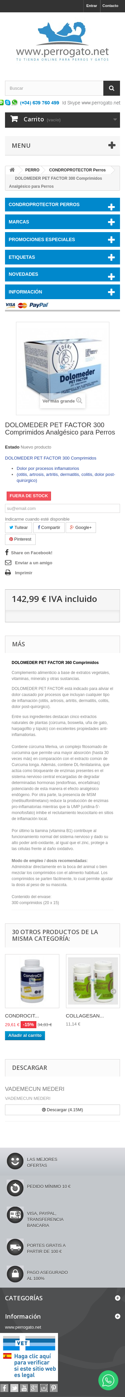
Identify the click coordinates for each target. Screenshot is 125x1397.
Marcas (19, 221)
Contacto (110, 6)
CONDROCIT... (22, 1015)
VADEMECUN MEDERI (34, 1089)
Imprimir (23, 572)
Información (25, 291)
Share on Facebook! (31, 552)
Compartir (49, 527)
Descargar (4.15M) (62, 1109)
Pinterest (20, 539)
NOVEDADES (23, 274)
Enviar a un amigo (33, 562)
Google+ (81, 527)
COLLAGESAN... (85, 1015)
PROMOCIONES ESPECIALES (42, 239)
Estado (12, 447)
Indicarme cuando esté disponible (37, 519)
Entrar (91, 6)
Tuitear (18, 527)
